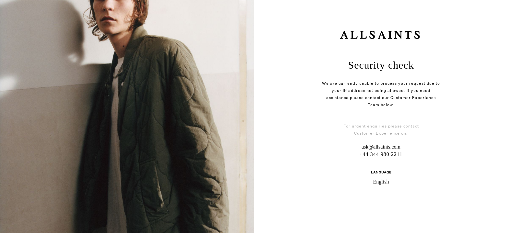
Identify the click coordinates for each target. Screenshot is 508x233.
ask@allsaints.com (381, 147)
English (381, 181)
